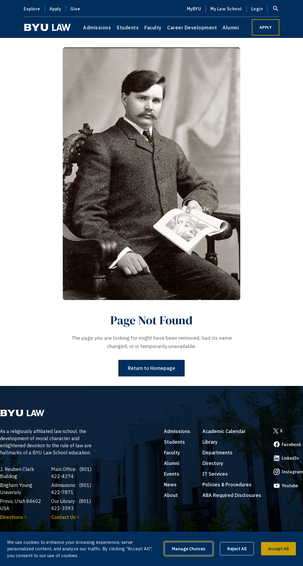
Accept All (278, 548)
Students (128, 28)
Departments (217, 453)
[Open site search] (275, 8)
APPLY (266, 27)
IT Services (215, 474)
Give (75, 9)
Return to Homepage (151, 368)
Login (257, 9)
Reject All (236, 548)
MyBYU (194, 9)
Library (209, 442)
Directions (14, 517)
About (171, 495)
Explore (32, 9)
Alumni (231, 28)
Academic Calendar (224, 431)
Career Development (192, 28)
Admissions (97, 28)
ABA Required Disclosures (231, 495)
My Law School (226, 9)
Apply (55, 9)
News (170, 485)
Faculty (153, 28)
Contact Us (65, 517)
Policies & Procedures (227, 485)
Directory (212, 463)
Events (171, 474)
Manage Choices (188, 548)
